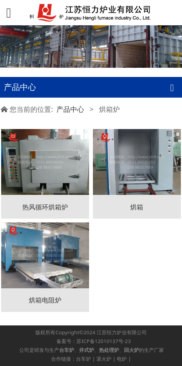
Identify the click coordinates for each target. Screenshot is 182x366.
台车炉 (83, 358)
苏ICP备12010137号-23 (103, 341)
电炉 (122, 358)
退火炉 (103, 358)
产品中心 (70, 109)
